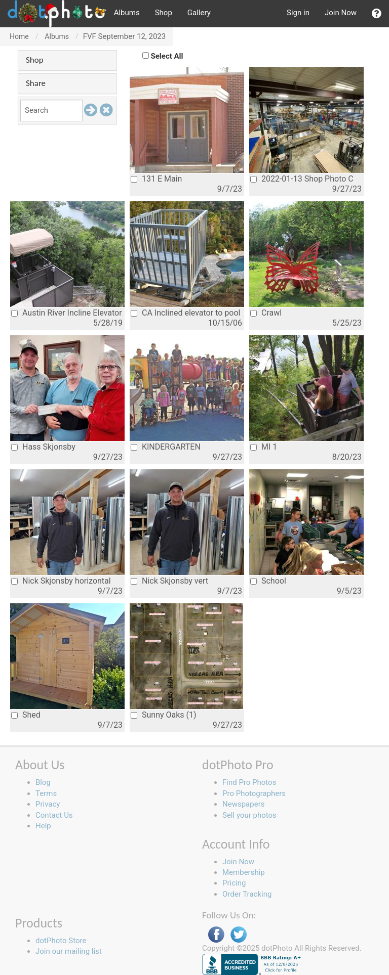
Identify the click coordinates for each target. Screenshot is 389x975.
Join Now (341, 12)
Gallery (199, 12)
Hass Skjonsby (43, 447)
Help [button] (43, 825)
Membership (243, 872)
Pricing (234, 883)
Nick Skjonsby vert (169, 581)
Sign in (298, 12)
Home (19, 36)
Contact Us (54, 815)
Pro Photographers (254, 793)
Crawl (266, 313)
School (268, 581)
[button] (376, 13)
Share (36, 83)
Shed (26, 715)
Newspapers (243, 804)
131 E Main (156, 179)
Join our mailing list (68, 951)
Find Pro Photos (249, 782)
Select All (167, 56)
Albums (127, 12)
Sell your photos (249, 815)
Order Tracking (246, 894)
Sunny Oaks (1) (164, 715)
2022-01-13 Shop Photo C (302, 179)
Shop (163, 12)
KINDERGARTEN (166, 447)
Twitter (238, 934)
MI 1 (263, 447)
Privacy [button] (47, 804)
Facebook (216, 934)
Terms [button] (46, 793)
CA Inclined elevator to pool (185, 313)
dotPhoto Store (60, 940)
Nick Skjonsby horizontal (61, 581)
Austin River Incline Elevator (66, 313)
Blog (43, 782)
